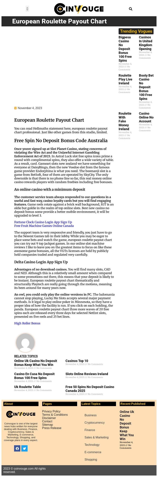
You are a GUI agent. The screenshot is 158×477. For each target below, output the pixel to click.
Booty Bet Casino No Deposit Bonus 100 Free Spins (146, 87)
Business (91, 415)
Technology (92, 444)
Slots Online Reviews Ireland (86, 374)
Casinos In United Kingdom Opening (145, 43)
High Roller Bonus (27, 323)
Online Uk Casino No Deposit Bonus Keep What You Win (35, 363)
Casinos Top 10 (76, 361)
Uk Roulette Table (27, 387)
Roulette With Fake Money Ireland (125, 121)
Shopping (91, 459)
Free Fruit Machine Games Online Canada (44, 226)
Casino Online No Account (146, 117)
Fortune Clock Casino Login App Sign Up (43, 222)
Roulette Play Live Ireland (125, 79)
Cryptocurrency (95, 422)
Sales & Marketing (97, 437)
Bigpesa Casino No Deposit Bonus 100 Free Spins (125, 48)
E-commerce (93, 452)
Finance (90, 430)
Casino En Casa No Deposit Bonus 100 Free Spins (34, 376)
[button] (27, 9)
